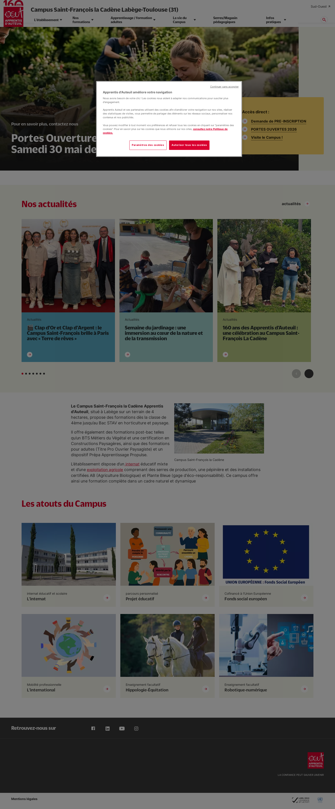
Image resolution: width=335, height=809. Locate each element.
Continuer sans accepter (224, 86)
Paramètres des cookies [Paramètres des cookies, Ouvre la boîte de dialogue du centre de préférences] (148, 145)
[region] (169, 119)
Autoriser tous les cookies (189, 145)
